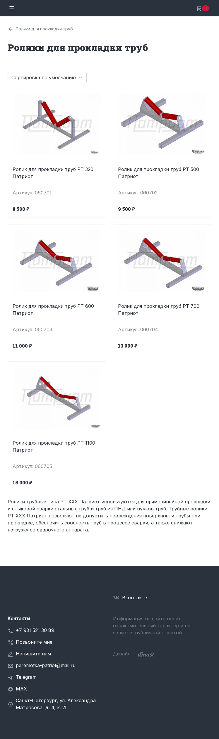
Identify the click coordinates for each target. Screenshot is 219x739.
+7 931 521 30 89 (35, 630)
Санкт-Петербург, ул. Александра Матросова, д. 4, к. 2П (56, 703)
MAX (21, 689)
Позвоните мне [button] (34, 642)
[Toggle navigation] (12, 8)
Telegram (26, 677)
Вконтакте (134, 597)
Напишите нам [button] (33, 654)
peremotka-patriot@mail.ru (46, 665)
